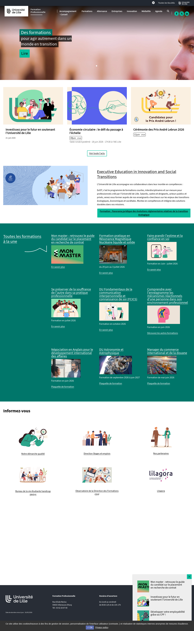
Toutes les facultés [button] (166, 2)
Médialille (146, 11)
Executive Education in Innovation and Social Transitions (136, 174)
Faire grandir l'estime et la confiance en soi (165, 237)
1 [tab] (97, 66)
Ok (89, 627)
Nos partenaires (161, 453)
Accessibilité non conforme (157, 601)
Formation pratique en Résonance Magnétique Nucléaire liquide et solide (117, 239)
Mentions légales (153, 608)
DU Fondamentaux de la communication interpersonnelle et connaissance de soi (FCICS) (118, 294)
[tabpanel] (97, 43)
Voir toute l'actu (97, 153)
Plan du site (151, 605)
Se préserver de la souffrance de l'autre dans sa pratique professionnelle (71, 292)
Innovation (132, 11)
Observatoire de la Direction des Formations (97, 491)
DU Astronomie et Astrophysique (111, 351)
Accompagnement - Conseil (67, 13)
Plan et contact (152, 612)
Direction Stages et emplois (97, 453)
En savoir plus (58, 267)
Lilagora (161, 491)
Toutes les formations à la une (22, 239)
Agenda (158, 11)
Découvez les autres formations (162, 333)
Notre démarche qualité (33, 453)
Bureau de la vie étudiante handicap (33, 491)
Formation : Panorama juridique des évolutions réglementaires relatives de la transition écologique (144, 213)
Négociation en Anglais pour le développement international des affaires (72, 353)
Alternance (102, 11)
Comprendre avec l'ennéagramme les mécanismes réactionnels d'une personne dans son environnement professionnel (167, 296)
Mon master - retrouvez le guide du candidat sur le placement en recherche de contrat (72, 239)
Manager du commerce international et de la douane (167, 351)
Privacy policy (101, 627)
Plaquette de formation (62, 386)
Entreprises (117, 11)
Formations (87, 11)
